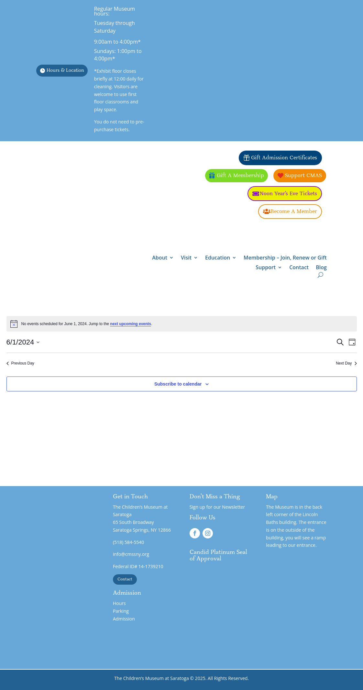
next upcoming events (130, 324)
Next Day (346, 363)
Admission (124, 619)
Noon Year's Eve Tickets (288, 193)
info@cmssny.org (131, 554)
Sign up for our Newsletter (217, 507)
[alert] (181, 324)
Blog (321, 268)
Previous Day (20, 363)
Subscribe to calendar (178, 384)
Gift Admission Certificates (284, 158)
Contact (299, 268)
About (159, 258)
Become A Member (293, 211)
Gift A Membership (240, 175)
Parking (121, 611)
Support (266, 268)
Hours (119, 603)
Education (217, 258)
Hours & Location (65, 70)
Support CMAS (303, 175)
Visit (186, 258)
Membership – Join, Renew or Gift (285, 258)
